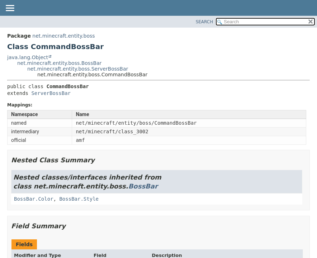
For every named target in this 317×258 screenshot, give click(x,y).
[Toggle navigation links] (10, 9)
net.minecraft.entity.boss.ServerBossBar (77, 69)
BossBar (143, 186)
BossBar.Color (33, 199)
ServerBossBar (51, 93)
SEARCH (204, 21)
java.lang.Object (27, 57)
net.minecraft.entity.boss (63, 36)
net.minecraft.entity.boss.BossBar (59, 63)
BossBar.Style (79, 199)
